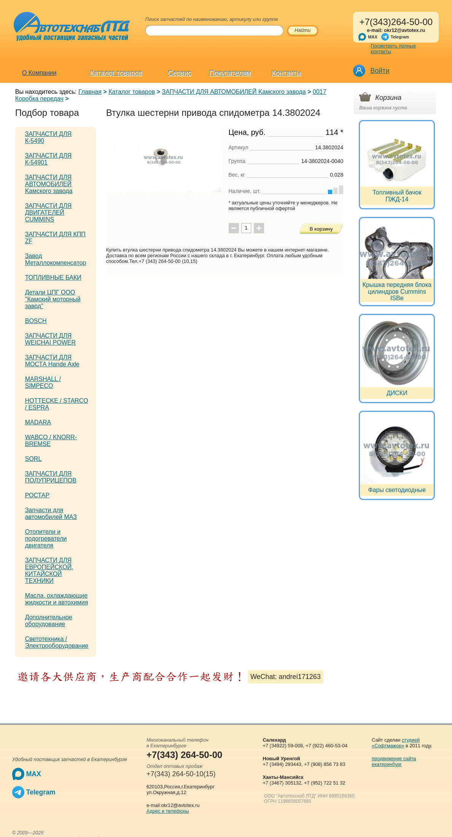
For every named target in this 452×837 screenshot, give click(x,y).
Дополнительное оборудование (48, 620)
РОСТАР (37, 495)
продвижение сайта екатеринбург (394, 761)
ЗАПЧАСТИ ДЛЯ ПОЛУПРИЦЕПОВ (50, 477)
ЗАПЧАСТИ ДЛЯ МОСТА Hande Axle (52, 360)
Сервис (180, 73)
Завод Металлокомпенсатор (55, 259)
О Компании (39, 73)
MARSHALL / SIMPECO (43, 382)
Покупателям (230, 73)
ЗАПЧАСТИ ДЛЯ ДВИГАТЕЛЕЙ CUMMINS (48, 213)
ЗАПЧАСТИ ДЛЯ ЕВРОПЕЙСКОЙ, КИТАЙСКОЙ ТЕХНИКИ (49, 570)
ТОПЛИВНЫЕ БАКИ (53, 277)
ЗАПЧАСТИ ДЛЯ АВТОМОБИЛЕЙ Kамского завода (234, 92)
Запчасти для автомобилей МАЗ (51, 513)
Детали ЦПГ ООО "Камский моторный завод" (53, 299)
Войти (379, 70)
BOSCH (36, 321)
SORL (33, 459)
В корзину (321, 229)
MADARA (38, 422)
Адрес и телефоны (167, 811)
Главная (90, 92)
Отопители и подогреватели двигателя (46, 538)
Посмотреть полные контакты (393, 48)
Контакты (287, 73)
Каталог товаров (116, 73)
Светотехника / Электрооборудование (57, 642)
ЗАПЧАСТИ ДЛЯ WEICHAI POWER (50, 339)
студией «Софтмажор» (396, 742)
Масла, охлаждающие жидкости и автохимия (56, 599)
